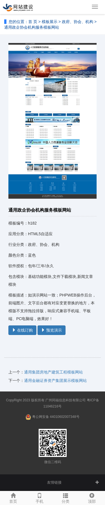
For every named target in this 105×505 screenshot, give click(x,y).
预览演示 (51, 330)
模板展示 (49, 21)
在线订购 (22, 330)
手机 (39, 497)
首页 (13, 497)
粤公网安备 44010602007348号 (56, 417)
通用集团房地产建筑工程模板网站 (53, 372)
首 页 (32, 21)
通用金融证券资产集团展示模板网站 (55, 380)
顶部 (92, 497)
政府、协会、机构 (77, 21)
